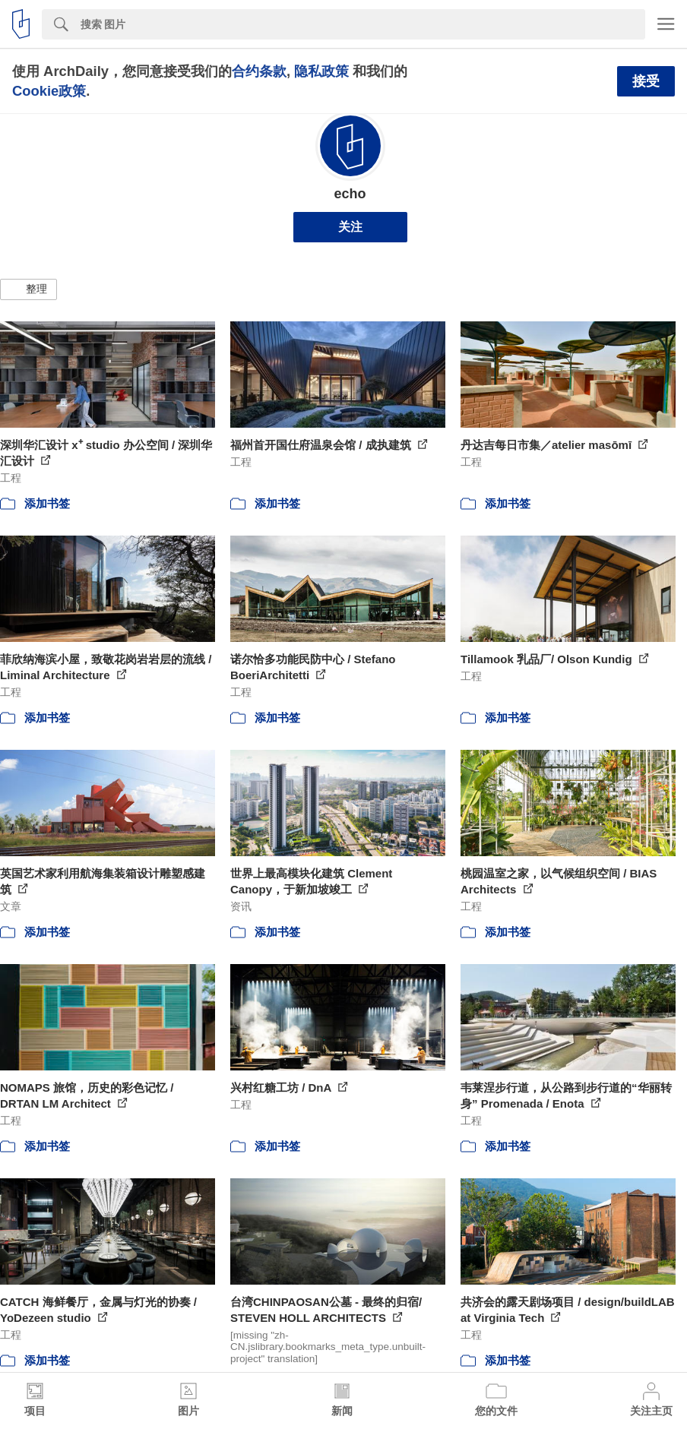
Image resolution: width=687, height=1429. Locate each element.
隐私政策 (321, 71)
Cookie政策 (49, 91)
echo (350, 193)
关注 (350, 226)
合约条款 (259, 71)
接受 (646, 81)
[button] (28, 289)
